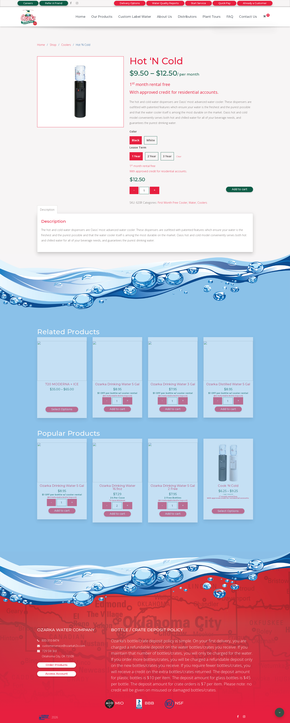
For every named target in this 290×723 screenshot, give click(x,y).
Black (135, 140)
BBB (149, 703)
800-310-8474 (50, 640)
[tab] (47, 209)
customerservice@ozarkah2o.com (63, 646)
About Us (164, 17)
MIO (119, 703)
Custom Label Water (134, 17)
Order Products (56, 665)
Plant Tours (211, 17)
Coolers (66, 45)
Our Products (101, 17)
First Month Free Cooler (172, 202)
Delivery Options (130, 3)
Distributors (187, 17)
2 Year (151, 156)
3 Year (167, 156)
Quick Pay (224, 3)
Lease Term (138, 147)
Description (47, 209)
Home (80, 17)
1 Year (136, 156)
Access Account (56, 673)
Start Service (198, 3)
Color (133, 131)
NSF (179, 703)
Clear (178, 156)
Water (192, 202)
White (150, 140)
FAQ (229, 17)
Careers (28, 3)
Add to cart (239, 189)
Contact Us (248, 17)
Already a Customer (255, 3)
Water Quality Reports (165, 3)
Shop (53, 45)
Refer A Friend (53, 3)
